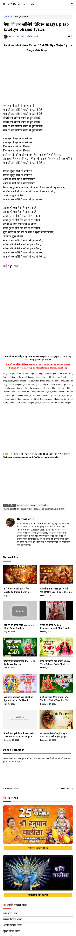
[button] (3, 4)
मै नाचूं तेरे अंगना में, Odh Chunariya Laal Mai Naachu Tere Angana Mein (55, 627)
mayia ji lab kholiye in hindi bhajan (49, 509)
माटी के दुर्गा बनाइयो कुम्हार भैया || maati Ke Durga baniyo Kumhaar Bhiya (17, 590)
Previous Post (12, 788)
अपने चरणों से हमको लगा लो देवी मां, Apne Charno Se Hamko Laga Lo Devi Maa (18, 699)
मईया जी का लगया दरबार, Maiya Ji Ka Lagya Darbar (19, 663)
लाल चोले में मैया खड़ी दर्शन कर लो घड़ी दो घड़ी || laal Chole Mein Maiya (55, 590)
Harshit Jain (25, 519)
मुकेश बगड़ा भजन (11, 931)
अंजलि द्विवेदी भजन (12, 925)
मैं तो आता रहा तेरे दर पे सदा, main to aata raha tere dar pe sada (55, 699)
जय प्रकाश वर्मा (10, 913)
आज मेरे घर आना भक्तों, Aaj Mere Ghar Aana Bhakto (19, 627)
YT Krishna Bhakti (22, 4)
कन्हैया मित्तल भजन (12, 919)
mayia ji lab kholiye (39, 505)
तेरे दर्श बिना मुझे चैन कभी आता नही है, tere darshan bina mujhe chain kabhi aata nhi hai (19, 735)
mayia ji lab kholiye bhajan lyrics (18, 509)
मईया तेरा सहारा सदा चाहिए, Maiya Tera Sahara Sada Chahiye (55, 663)
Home (8, 17)
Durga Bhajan (22, 17)
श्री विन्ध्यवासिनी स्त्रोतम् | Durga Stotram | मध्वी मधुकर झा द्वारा (53, 735)
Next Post (66, 788)
